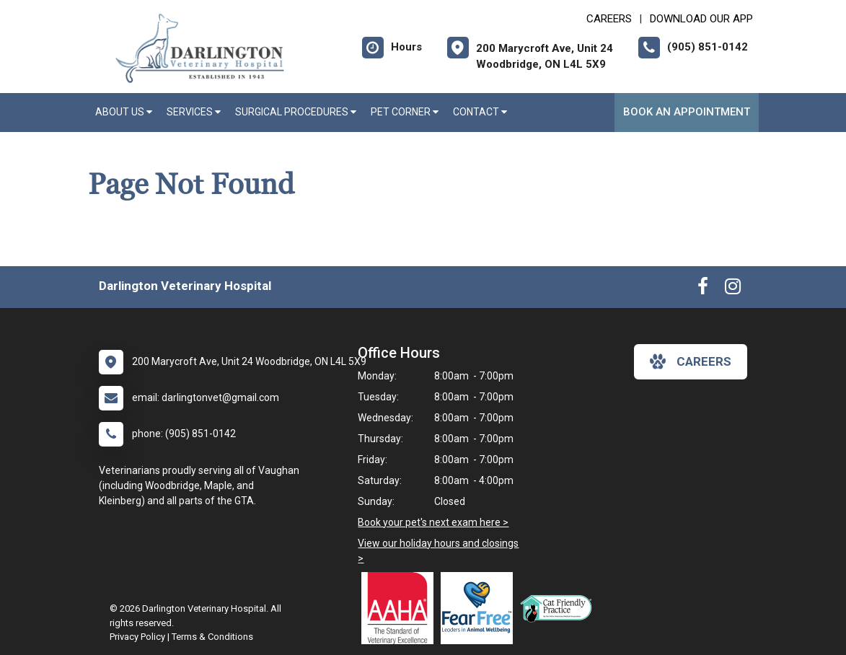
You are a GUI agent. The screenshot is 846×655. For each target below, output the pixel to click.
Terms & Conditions (212, 636)
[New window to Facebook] (702, 289)
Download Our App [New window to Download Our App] (701, 18)
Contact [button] (480, 112)
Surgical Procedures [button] (295, 112)
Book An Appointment (686, 111)
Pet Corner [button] (405, 112)
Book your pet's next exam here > (433, 522)
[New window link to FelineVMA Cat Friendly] (559, 608)
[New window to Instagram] (733, 289)
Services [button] (194, 112)
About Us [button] (123, 112)
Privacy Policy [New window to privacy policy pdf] (137, 636)
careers (690, 361)
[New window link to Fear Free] (480, 608)
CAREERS (609, 18)
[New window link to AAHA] (401, 608)
